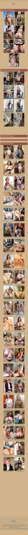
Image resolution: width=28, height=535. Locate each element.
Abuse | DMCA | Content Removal (20, 533)
